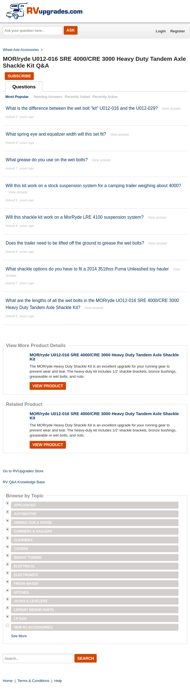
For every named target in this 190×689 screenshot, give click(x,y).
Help (58, 681)
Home (8, 681)
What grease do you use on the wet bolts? (47, 159)
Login (161, 31)
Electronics (26, 575)
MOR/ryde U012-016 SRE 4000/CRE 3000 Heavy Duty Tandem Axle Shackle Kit (104, 356)
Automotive (25, 514)
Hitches (21, 592)
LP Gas (20, 619)
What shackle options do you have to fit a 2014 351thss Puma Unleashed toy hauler (87, 269)
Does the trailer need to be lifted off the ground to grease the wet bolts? (75, 243)
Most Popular (16, 97)
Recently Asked (77, 97)
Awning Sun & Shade (33, 523)
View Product (47, 386)
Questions (24, 87)
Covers (21, 549)
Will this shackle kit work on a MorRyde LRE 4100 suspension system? (75, 217)
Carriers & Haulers (33, 531)
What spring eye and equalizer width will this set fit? (56, 134)
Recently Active (105, 97)
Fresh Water (26, 584)
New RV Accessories (33, 627)
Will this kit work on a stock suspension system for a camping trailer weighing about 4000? (93, 185)
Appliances (25, 505)
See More (19, 636)
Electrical (24, 566)
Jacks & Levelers (30, 601)
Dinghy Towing (28, 558)
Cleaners (23, 540)
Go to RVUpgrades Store (23, 471)
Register (177, 31)
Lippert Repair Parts (34, 610)
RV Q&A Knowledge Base (24, 482)
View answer (171, 109)
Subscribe (19, 76)
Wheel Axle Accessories (21, 50)
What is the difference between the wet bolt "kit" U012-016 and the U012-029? (82, 108)
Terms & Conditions (33, 681)
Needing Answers (48, 97)
